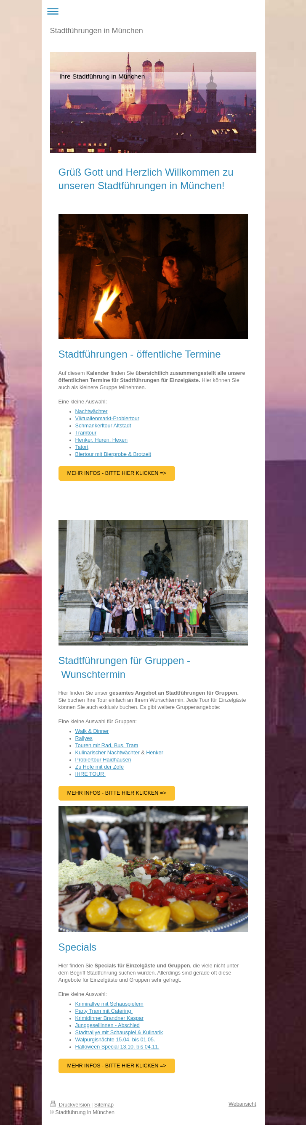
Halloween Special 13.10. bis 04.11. (117, 1047)
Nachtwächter (91, 411)
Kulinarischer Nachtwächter (107, 753)
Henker (154, 753)
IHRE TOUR (90, 774)
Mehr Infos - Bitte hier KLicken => (116, 1066)
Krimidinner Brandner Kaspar (109, 1018)
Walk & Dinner (92, 731)
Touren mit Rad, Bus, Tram (106, 745)
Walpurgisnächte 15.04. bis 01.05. (116, 1040)
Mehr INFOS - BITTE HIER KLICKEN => (116, 793)
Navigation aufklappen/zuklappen (153, 11)
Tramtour (86, 433)
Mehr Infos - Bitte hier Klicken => (116, 473)
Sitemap (104, 1105)
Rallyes (84, 738)
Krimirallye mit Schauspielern (109, 1004)
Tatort (82, 447)
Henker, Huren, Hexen (101, 440)
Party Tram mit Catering (104, 1011)
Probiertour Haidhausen (103, 760)
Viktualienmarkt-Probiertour (107, 419)
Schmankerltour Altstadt (103, 426)
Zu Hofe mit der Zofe (99, 767)
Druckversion (70, 1105)
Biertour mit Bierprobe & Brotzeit (113, 454)
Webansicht (242, 1104)
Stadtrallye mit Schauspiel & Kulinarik (119, 1032)
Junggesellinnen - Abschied (107, 1025)
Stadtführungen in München (96, 30)
